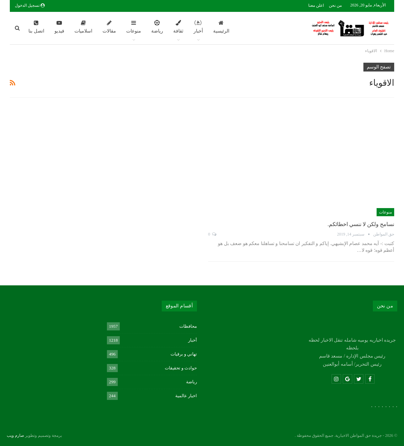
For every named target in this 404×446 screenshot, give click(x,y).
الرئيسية (221, 27)
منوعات (133, 27)
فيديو (59, 27)
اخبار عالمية (186, 395)
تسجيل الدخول (30, 5)
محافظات (188, 326)
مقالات (109, 27)
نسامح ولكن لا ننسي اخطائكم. (361, 224)
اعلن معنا (316, 5)
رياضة (157, 27)
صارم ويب (15, 435)
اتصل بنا (36, 27)
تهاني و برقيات (184, 354)
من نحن (335, 5)
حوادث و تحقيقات (181, 367)
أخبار (198, 27)
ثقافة (178, 27)
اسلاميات (83, 27)
